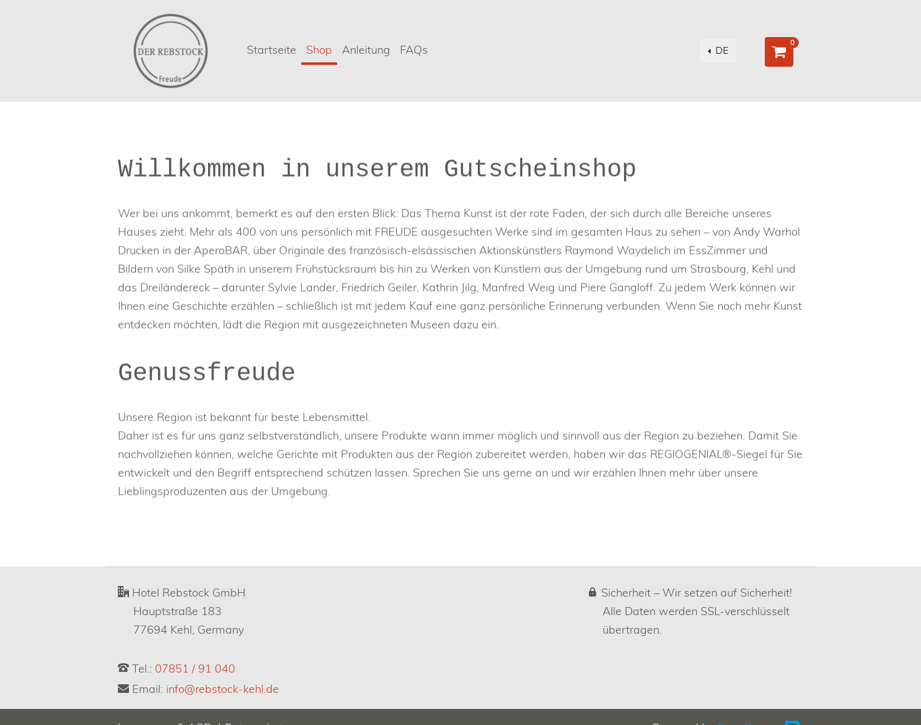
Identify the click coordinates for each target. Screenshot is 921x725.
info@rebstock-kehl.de (222, 689)
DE (720, 51)
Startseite (271, 50)
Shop (321, 48)
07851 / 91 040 (195, 669)
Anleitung (366, 50)
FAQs (414, 50)
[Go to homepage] (171, 51)
